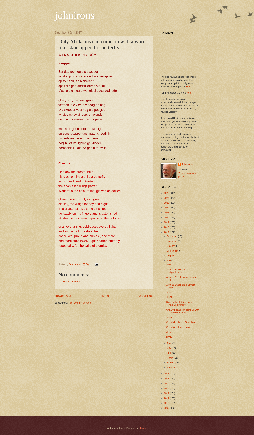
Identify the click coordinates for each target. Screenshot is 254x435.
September (173, 251)
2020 (167, 217)
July (169, 260)
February (171, 362)
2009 (167, 408)
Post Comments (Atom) (80, 302)
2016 (167, 373)
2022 (167, 207)
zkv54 (169, 264)
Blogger (143, 428)
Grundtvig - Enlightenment (179, 327)
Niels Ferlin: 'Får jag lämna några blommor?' (179, 303)
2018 (167, 227)
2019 (167, 222)
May (169, 348)
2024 (167, 198)
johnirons (75, 15)
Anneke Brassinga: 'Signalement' (175, 271)
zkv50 (169, 332)
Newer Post (63, 296)
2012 (167, 393)
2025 (167, 193)
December (172, 236)
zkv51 (169, 317)
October (171, 246)
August (170, 255)
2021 (167, 212)
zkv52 (169, 297)
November (172, 241)
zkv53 (169, 292)
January (171, 367)
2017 (167, 232)
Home (105, 296)
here (188, 86)
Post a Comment (71, 281)
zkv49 (169, 336)
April (169, 353)
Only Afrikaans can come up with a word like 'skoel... (182, 311)
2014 (167, 383)
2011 (167, 398)
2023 (167, 203)
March (170, 357)
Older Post (145, 296)
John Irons (187, 164)
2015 (167, 378)
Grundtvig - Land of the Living (181, 322)
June (169, 343)
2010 (167, 403)
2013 (167, 388)
